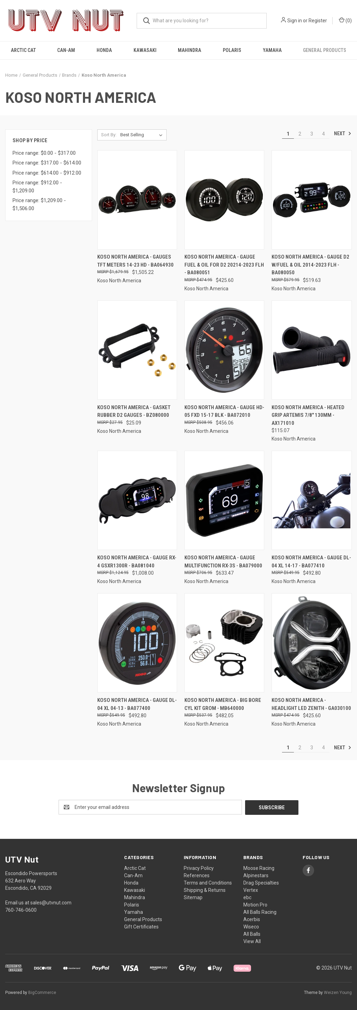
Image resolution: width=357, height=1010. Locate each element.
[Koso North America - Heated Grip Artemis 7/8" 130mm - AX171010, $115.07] (311, 350)
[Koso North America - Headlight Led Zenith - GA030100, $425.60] (311, 643)
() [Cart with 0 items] (345, 20)
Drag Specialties (261, 882)
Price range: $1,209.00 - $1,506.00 (39, 204)
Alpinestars (255, 875)
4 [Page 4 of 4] (323, 134)
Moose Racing (258, 868)
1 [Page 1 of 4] (288, 134)
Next (342, 133)
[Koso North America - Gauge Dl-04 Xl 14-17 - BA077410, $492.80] (311, 500)
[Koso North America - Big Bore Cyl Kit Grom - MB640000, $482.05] (224, 643)
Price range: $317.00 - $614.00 (47, 163)
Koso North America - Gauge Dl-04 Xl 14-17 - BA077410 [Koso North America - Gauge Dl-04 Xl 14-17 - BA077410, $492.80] (311, 561)
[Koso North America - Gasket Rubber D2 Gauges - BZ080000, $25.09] (137, 350)
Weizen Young (338, 992)
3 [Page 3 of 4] (311, 134)
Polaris (232, 50)
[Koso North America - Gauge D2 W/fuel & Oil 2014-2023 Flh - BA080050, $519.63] (311, 200)
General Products (324, 50)
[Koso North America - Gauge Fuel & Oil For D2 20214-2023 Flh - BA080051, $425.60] (224, 200)
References (197, 875)
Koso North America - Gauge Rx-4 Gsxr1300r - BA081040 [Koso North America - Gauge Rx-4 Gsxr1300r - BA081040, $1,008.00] (136, 561)
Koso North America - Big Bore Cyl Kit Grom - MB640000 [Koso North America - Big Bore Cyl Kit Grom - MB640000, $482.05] (222, 704)
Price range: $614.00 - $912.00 (47, 173)
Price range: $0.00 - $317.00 (44, 153)
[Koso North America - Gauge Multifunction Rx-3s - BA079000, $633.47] (224, 500)
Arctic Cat (23, 50)
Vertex (250, 890)
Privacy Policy (199, 868)
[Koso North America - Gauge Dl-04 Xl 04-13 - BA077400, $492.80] (137, 643)
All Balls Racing (259, 912)
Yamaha (272, 50)
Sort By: (108, 134)
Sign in (294, 20)
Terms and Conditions (208, 882)
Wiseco (251, 926)
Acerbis (251, 919)
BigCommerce (42, 992)
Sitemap (193, 897)
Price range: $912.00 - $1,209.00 (37, 186)
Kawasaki (145, 50)
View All (252, 941)
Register (318, 20)
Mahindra (189, 50)
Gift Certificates (141, 926)
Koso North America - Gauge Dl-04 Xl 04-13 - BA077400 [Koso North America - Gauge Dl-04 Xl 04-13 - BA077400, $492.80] (137, 704)
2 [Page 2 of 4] (299, 134)
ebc (247, 897)
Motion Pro (255, 904)
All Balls (251, 933)
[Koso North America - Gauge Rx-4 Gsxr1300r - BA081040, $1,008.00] (137, 500)
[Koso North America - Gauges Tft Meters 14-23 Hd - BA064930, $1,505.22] (137, 200)
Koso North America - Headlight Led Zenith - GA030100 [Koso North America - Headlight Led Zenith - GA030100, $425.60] (311, 704)
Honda (104, 50)
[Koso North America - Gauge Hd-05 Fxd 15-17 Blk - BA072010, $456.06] (224, 350)
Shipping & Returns (205, 890)
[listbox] (142, 135)
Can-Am (66, 50)
